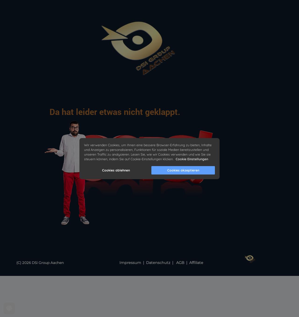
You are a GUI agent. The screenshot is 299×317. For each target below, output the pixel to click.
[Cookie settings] (9, 308)
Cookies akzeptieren (183, 170)
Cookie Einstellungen (192, 159)
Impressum (130, 262)
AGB (180, 262)
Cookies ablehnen (116, 170)
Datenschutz (158, 262)
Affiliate (196, 262)
